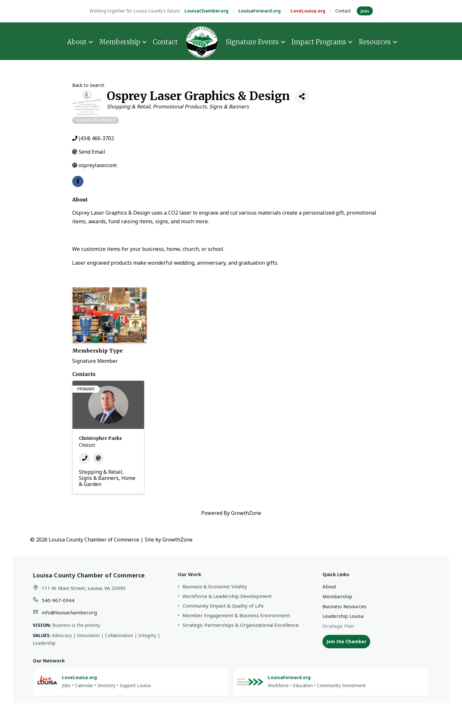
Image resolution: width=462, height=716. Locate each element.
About (77, 42)
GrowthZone (246, 512)
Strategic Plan (338, 626)
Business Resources (344, 606)
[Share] (302, 96)
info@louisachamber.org (69, 612)
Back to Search (88, 85)
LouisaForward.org (259, 11)
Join (365, 11)
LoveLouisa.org (308, 11)
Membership (119, 42)
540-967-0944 (58, 600)
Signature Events (252, 42)
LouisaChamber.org (206, 11)
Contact (343, 11)
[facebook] (77, 181)
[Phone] (84, 458)
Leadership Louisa (343, 616)
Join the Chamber (346, 641)
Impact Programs (318, 42)
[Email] (98, 458)
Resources (375, 42)
